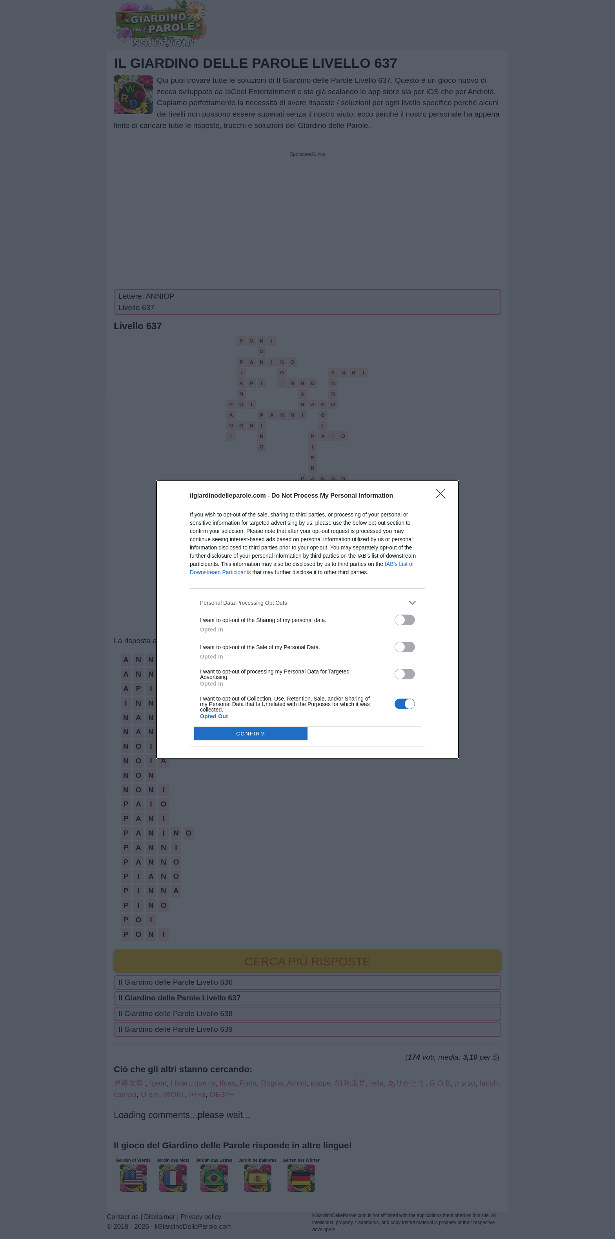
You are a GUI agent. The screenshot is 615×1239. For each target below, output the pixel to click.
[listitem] (307, 603)
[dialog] (307, 619)
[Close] (443, 496)
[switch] (405, 620)
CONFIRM (251, 734)
